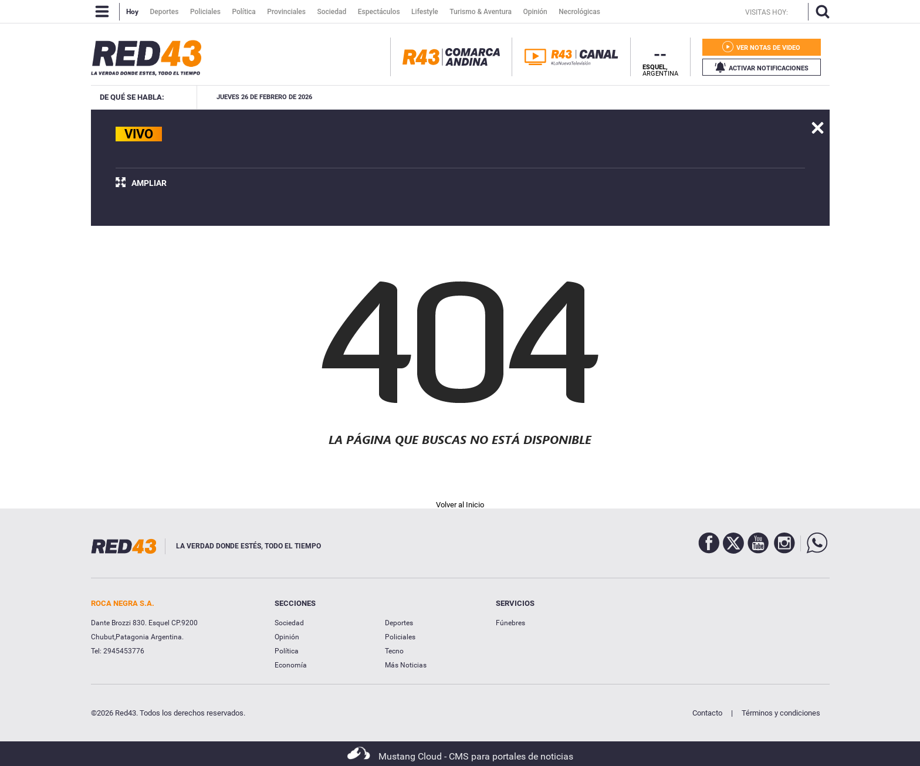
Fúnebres (510, 623)
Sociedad (289, 623)
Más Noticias (406, 665)
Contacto (707, 713)
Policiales (400, 637)
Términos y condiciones (781, 713)
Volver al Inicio (460, 504)
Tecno (394, 651)
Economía (291, 665)
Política (287, 651)
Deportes (399, 623)
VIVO (138, 134)
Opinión (287, 637)
